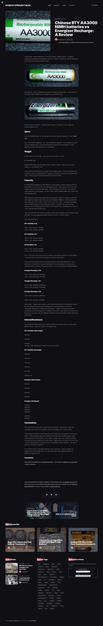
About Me (56, 5)
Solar (45, 600)
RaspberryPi (51, 595)
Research (59, 595)
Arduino (59, 564)
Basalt (47, 566)
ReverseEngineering (42, 598)
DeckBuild (62, 577)
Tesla (47, 606)
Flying (59, 582)
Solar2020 (52, 600)
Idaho (48, 587)
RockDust (52, 598)
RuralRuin (59, 598)
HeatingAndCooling (42, 585)
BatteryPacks (19, 548)
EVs (45, 579)
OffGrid (55, 592)
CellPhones (51, 574)
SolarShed (59, 600)
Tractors (61, 606)
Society (39, 600)
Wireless (52, 608)
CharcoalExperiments (42, 577)
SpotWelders (49, 603)
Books (39, 574)
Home (49, 5)
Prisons (62, 592)
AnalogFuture (46, 564)
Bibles (58, 569)
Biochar (54, 571)
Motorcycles (48, 592)
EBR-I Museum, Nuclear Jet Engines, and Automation (26, 567)
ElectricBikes (51, 579)
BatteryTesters (41, 569)
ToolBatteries (28, 546)
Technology (40, 606)
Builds (58, 546)
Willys (46, 608)
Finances (53, 582)
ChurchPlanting (53, 577)
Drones (39, 579)
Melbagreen (40, 592)
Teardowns (13, 548)
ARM (39, 564)
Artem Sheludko (32, 620)
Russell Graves (61, 39)
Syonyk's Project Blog (18, 5)
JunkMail (40, 590)
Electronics (59, 579)
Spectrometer (41, 603)
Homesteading (41, 587)
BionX (60, 571)
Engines (40, 582)
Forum (64, 5)
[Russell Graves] (56, 40)
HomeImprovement (53, 585)
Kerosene (47, 590)
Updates (40, 608)
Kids (53, 590)
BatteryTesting (70, 39)
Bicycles (48, 571)
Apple (53, 564)
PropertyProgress (42, 595)
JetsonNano (55, 587)
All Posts (71, 5)
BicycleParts (40, 571)
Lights (58, 590)
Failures (46, 582)
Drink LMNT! (65, 42)
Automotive (40, 566)
